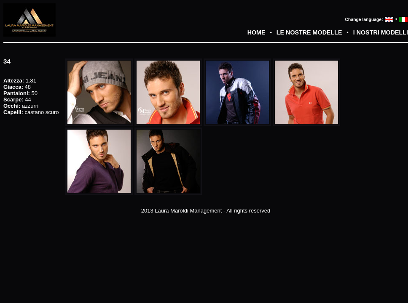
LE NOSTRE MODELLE (309, 32)
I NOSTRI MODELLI (380, 32)
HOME (256, 32)
